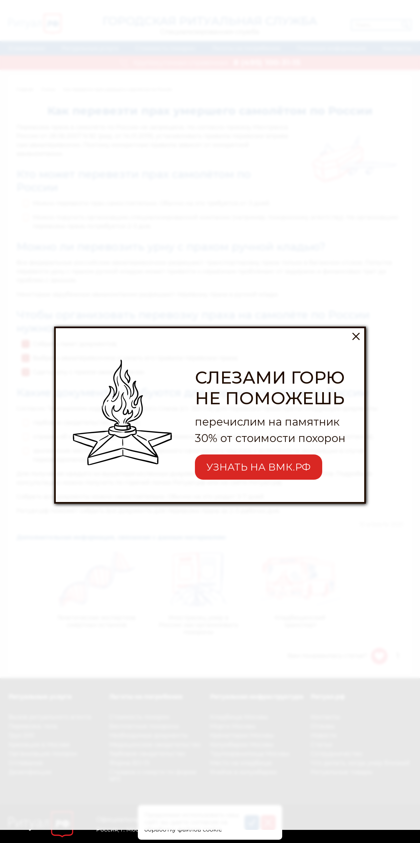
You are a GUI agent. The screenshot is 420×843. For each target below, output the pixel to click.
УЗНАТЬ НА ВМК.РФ (258, 442)
